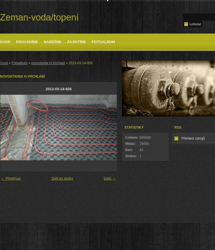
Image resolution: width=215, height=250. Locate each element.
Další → (110, 178)
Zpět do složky (62, 178)
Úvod (5, 42)
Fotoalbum (103, 42)
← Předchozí (11, 178)
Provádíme (27, 42)
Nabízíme (52, 42)
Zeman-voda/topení (39, 17)
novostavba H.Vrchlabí (48, 63)
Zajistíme (76, 42)
